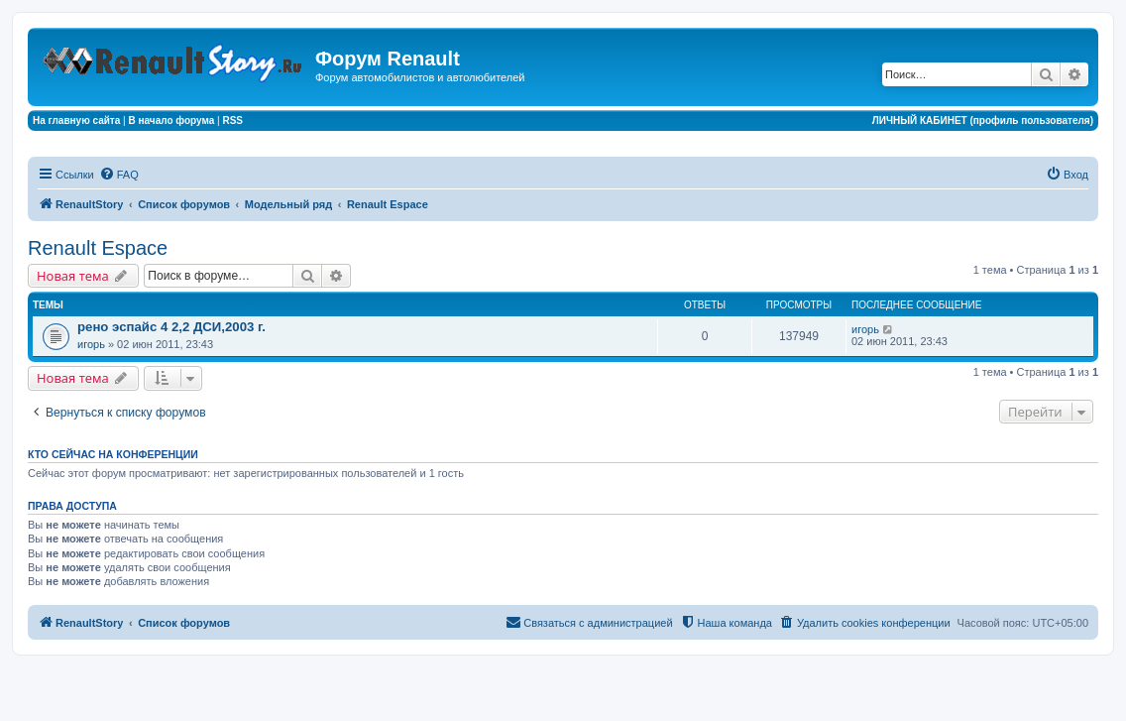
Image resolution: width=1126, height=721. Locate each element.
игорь (91, 344)
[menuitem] (119, 174)
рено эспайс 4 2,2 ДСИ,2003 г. (171, 326)
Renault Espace (98, 248)
